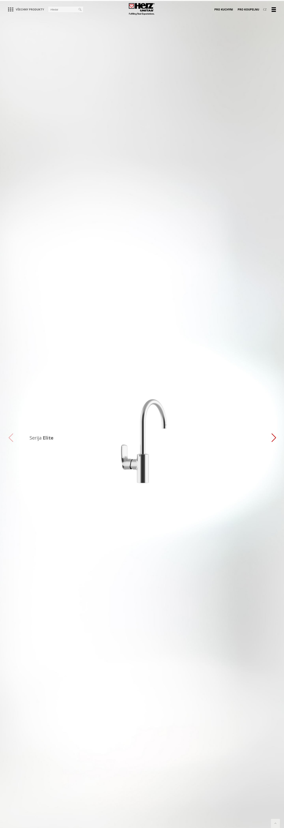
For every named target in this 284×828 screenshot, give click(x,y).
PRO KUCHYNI (223, 9)
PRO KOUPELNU (248, 9)
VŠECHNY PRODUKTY (26, 9)
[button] (273, 437)
